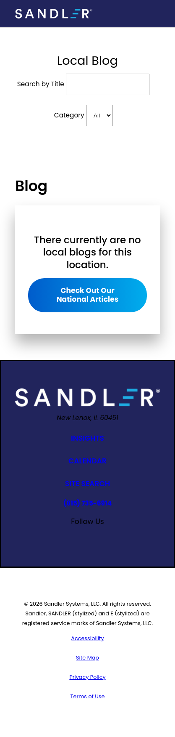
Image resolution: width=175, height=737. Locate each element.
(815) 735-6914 (87, 503)
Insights (87, 438)
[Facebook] (41, 536)
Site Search (87, 484)
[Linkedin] (115, 536)
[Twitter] (134, 536)
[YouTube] (78, 536)
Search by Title (40, 84)
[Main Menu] (153, 13)
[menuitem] (87, 638)
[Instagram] (59, 536)
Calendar (87, 461)
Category (69, 115)
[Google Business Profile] (96, 536)
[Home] (53, 13)
